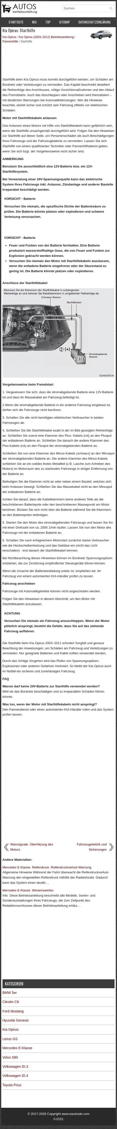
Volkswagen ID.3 (15, 1066)
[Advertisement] (58, 60)
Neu (34, 22)
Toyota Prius (11, 1085)
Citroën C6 (10, 1002)
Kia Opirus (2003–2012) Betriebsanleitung (46, 37)
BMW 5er (9, 993)
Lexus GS (9, 1039)
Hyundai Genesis (15, 1020)
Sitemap (64, 22)
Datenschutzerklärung (95, 22)
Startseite (16, 22)
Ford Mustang (13, 1011)
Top (47, 22)
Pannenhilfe (10, 41)
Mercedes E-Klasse (17, 1048)
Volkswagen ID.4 (15, 1076)
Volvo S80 (10, 1057)
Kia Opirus (9, 37)
